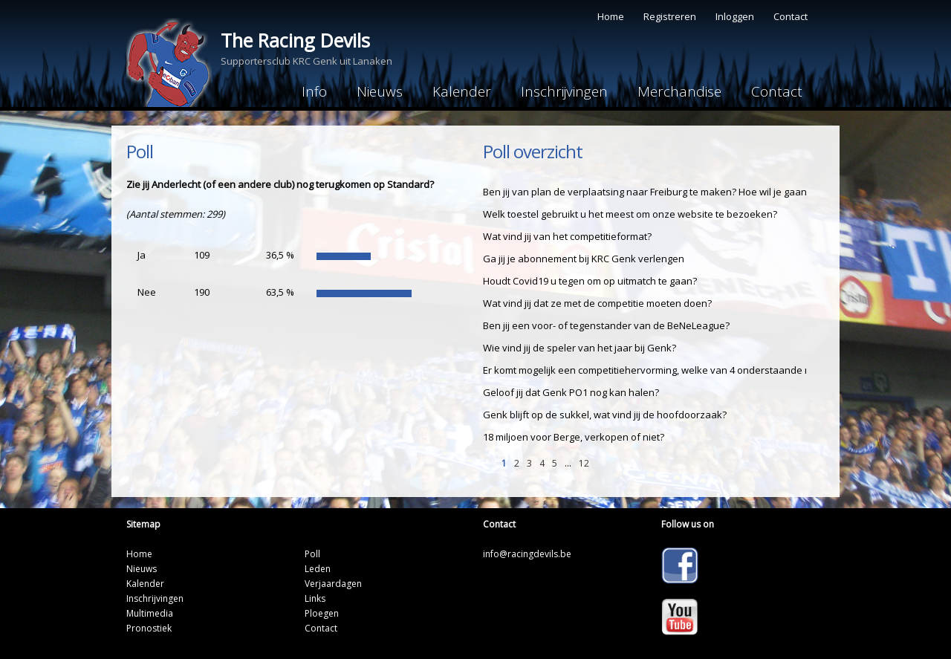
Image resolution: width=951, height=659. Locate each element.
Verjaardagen (333, 583)
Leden (318, 568)
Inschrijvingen (564, 91)
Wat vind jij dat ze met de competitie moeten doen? (597, 303)
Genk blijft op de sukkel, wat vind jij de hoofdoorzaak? (605, 414)
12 (584, 463)
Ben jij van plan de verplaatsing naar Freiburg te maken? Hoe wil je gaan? (647, 191)
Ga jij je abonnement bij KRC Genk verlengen (583, 258)
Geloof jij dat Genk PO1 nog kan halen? (571, 392)
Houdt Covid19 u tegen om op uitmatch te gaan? (590, 281)
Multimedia (149, 613)
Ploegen (322, 613)
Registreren (669, 16)
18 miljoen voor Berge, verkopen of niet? (573, 437)
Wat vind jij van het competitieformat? (567, 236)
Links (315, 598)
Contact (790, 16)
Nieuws (380, 91)
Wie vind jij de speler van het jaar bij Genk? (579, 347)
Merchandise (679, 91)
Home (610, 16)
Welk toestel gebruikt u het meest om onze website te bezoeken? (630, 214)
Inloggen (734, 16)
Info (314, 91)
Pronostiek (149, 628)
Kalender (461, 91)
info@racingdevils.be (527, 554)
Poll (312, 554)
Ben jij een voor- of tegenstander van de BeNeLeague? (606, 325)
